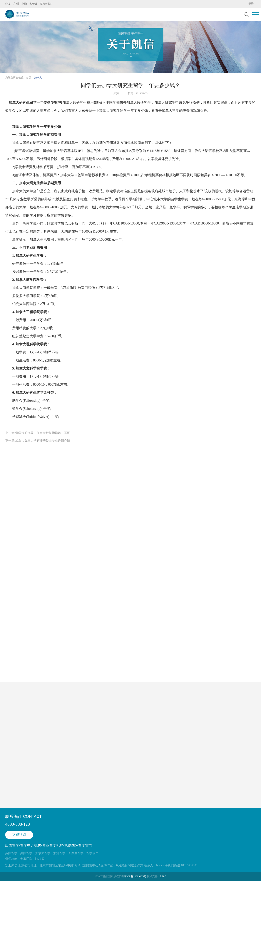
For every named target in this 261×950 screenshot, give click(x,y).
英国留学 (11, 853)
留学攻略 (11, 859)
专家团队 (26, 859)
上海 (24, 3)
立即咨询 (19, 835)
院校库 (39, 859)
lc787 (163, 876)
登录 (251, 3)
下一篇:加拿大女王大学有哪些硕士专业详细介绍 (37, 440)
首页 (28, 77)
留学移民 (92, 853)
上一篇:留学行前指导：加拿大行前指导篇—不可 (37, 433)
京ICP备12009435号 (135, 876)
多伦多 (33, 3)
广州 (16, 3)
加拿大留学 (170, 110)
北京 (8, 3)
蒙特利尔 (46, 3)
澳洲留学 (59, 853)
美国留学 (26, 853)
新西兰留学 (76, 853)
